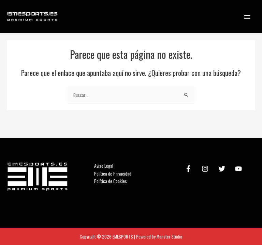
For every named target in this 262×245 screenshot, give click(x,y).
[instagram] (206, 169)
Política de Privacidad (112, 173)
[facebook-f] (189, 169)
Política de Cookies (110, 181)
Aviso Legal (103, 165)
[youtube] (239, 169)
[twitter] (223, 169)
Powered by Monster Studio (159, 236)
